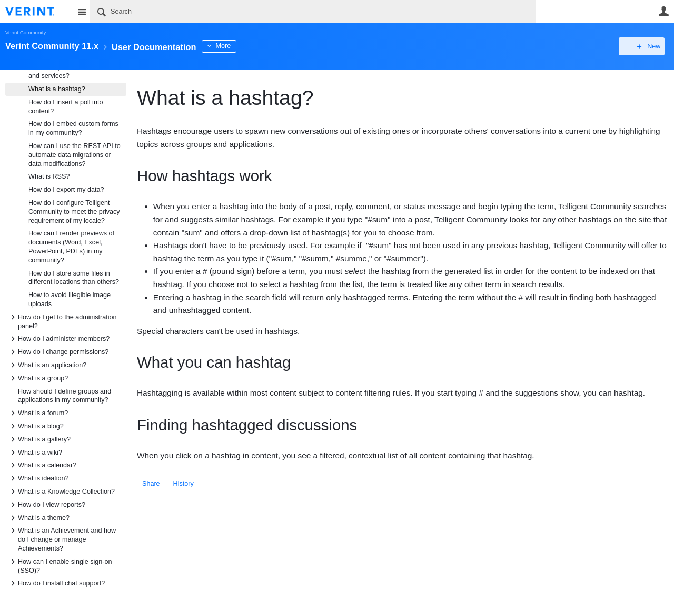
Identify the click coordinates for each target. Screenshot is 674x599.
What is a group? (37, 378)
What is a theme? (38, 518)
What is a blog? (35, 426)
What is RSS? (49, 176)
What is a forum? (37, 413)
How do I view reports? (46, 504)
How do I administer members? (58, 338)
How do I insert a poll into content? (65, 107)
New (644, 46)
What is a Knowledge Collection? (61, 491)
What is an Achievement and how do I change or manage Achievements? (61, 538)
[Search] (313, 11)
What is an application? (46, 365)
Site (82, 11)
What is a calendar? (41, 465)
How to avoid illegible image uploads (69, 299)
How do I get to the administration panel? (62, 321)
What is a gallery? (39, 439)
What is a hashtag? (56, 89)
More (242, 46)
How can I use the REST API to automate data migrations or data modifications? (74, 155)
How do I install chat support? (56, 583)
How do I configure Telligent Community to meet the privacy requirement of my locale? (74, 211)
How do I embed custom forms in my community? (73, 128)
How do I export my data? (66, 189)
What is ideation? (38, 478)
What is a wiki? (34, 452)
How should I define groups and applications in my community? (64, 396)
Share (151, 483)
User (663, 11)
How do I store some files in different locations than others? (73, 278)
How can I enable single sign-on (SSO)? (59, 565)
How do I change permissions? (57, 352)
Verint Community (25, 32)
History (183, 483)
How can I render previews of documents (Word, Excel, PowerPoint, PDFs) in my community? (71, 246)
